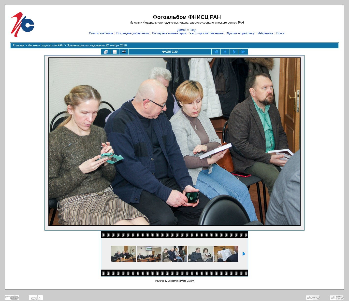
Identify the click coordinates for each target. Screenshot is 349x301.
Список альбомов (101, 33)
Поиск (280, 33)
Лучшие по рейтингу (240, 33)
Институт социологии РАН (45, 45)
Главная (18, 45)
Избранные (265, 33)
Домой (181, 30)
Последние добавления (132, 33)
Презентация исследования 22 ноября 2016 (97, 45)
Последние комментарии (169, 33)
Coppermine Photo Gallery (181, 281)
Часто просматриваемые (206, 33)
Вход (192, 30)
